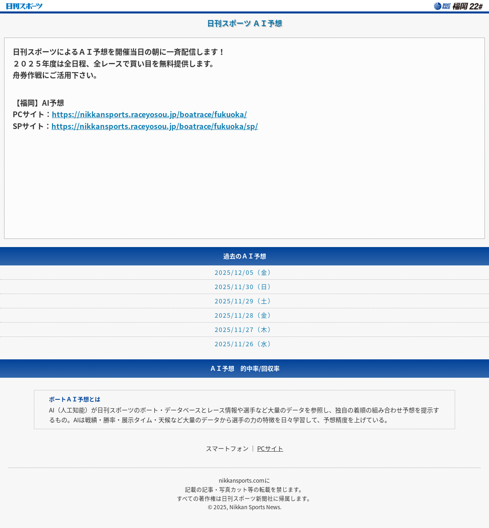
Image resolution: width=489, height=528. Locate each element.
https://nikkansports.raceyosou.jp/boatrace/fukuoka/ (149, 114)
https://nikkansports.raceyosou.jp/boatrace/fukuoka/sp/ (154, 125)
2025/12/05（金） (245, 272)
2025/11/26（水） (245, 343)
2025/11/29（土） (245, 300)
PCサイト (270, 448)
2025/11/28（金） (245, 315)
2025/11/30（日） (245, 286)
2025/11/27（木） (245, 329)
